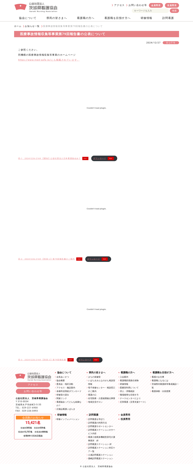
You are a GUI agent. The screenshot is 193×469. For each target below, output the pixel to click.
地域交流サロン (95, 402)
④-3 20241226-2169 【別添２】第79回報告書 (42, 360)
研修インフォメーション (67, 419)
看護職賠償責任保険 (129, 380)
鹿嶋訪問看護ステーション (100, 458)
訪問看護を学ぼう (96, 419)
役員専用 (172, 5)
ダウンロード (99, 158)
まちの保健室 (94, 377)
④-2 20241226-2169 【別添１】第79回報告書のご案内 (46, 259)
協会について (28, 17)
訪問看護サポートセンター (100, 426)
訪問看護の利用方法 (97, 423)
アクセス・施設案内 (65, 387)
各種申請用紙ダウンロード (68, 391)
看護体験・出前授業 (161, 391)
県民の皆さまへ (57, 17)
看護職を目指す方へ (117, 17)
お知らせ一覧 (32, 26)
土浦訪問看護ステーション (100, 455)
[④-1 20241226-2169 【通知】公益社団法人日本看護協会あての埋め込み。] (96, 108)
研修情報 (146, 17)
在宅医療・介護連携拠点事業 (101, 398)
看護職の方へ (85, 17)
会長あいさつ (62, 377)
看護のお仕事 (158, 377)
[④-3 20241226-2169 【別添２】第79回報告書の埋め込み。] (96, 309)
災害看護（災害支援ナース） (133, 402)
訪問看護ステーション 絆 (99, 444)
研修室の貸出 (62, 395)
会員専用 (155, 5)
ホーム (18, 26)
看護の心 (92, 395)
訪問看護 (168, 17)
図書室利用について (129, 387)
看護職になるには (160, 380)
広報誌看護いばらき (65, 409)
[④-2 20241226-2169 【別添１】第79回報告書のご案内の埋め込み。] (96, 208)
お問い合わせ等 (138, 5)
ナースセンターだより (130, 398)
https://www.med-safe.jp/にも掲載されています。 (49, 59)
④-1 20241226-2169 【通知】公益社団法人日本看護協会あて (49, 158)
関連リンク (61, 398)
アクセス (119, 5)
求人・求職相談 (127, 391)
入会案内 (124, 377)
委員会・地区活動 (64, 384)
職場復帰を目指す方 (129, 395)
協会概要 (60, 380)
